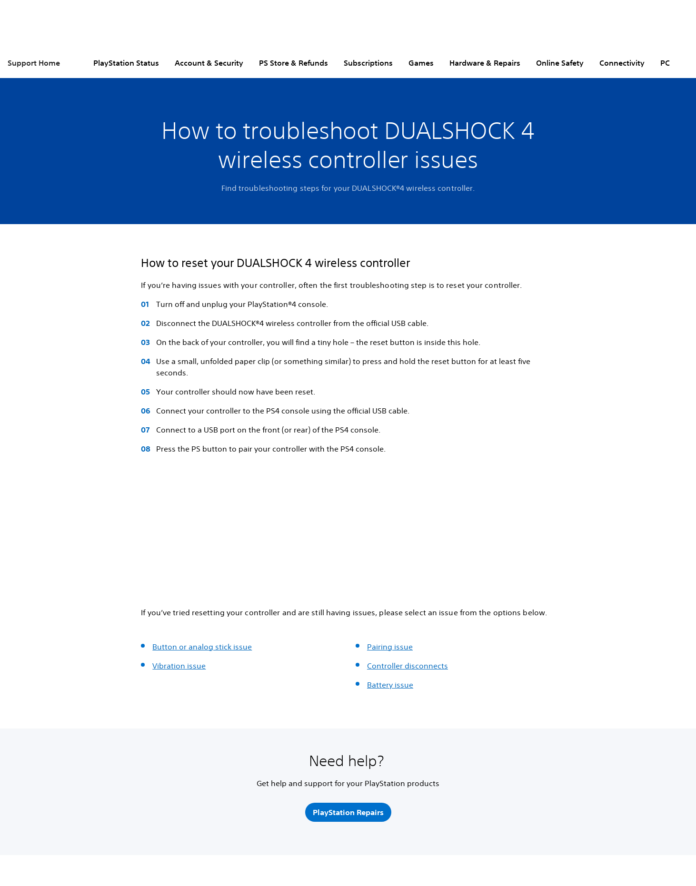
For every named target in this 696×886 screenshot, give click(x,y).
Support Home (34, 63)
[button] (155, 570)
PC (665, 63)
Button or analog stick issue (202, 646)
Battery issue (390, 684)
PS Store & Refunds (293, 63)
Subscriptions (368, 63)
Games (421, 63)
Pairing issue (390, 646)
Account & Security (209, 63)
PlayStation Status (126, 63)
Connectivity (622, 63)
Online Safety (560, 63)
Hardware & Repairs (484, 63)
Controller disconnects (407, 665)
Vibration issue (179, 665)
